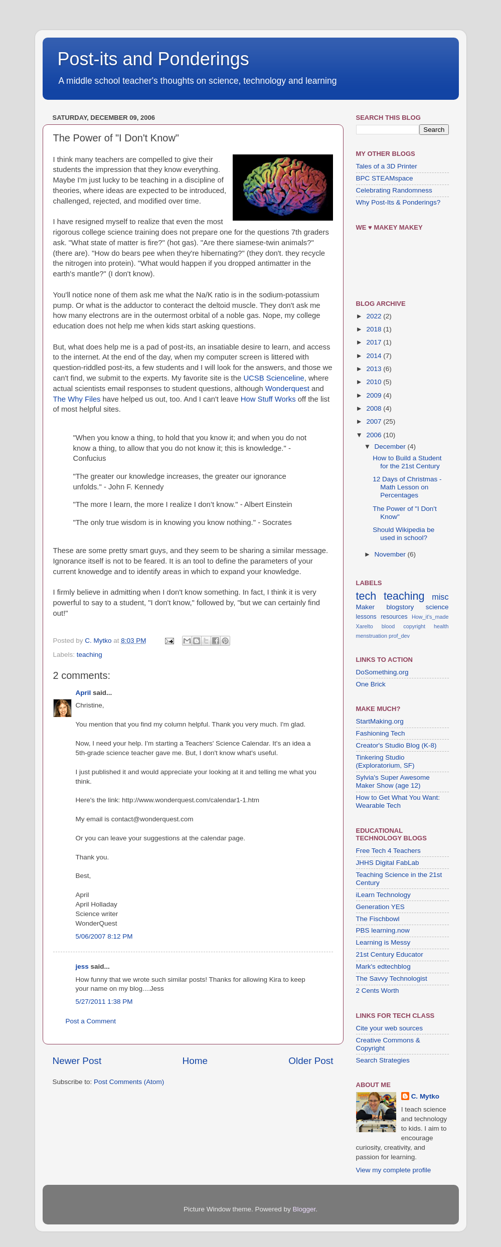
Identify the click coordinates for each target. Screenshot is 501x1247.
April (83, 692)
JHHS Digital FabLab (387, 862)
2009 (374, 395)
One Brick (371, 684)
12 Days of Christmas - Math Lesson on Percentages (407, 487)
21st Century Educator (389, 954)
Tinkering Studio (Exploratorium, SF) (385, 761)
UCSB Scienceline (273, 378)
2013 (374, 369)
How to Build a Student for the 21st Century (407, 462)
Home (195, 1060)
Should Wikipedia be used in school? (403, 534)
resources (394, 616)
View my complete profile (393, 1170)
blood (388, 626)
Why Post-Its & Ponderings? (398, 202)
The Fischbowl (378, 919)
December (391, 446)
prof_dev (399, 636)
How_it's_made (430, 617)
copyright (414, 626)
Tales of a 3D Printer (386, 166)
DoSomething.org (382, 672)
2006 (374, 435)
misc (440, 596)
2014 (374, 356)
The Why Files (77, 399)
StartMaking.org (380, 721)
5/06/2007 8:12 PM (104, 936)
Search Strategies (383, 1060)
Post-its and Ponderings (153, 59)
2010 (374, 382)
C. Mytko (425, 1096)
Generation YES (380, 907)
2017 (374, 342)
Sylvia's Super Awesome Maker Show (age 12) (393, 781)
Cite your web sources (389, 1028)
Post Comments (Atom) (129, 1082)
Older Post (310, 1060)
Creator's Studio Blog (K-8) (396, 745)
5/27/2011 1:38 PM (104, 1001)
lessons (366, 616)
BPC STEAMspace (384, 178)
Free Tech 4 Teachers (388, 850)
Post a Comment (91, 1021)
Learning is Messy (383, 942)
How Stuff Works (268, 399)
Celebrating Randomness (394, 190)
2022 (374, 316)
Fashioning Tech (380, 733)
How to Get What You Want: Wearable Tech (398, 801)
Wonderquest (287, 389)
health (441, 626)
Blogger (304, 1209)
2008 (374, 408)
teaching (89, 654)
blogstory (400, 607)
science (437, 607)
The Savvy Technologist (391, 978)
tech (366, 596)
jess (82, 966)
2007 (374, 421)
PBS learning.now (383, 930)
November (391, 554)
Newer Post (77, 1060)
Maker (365, 607)
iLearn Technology (383, 895)
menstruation (371, 636)
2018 (374, 329)
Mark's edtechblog (383, 966)
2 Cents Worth (377, 990)
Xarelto (364, 626)
